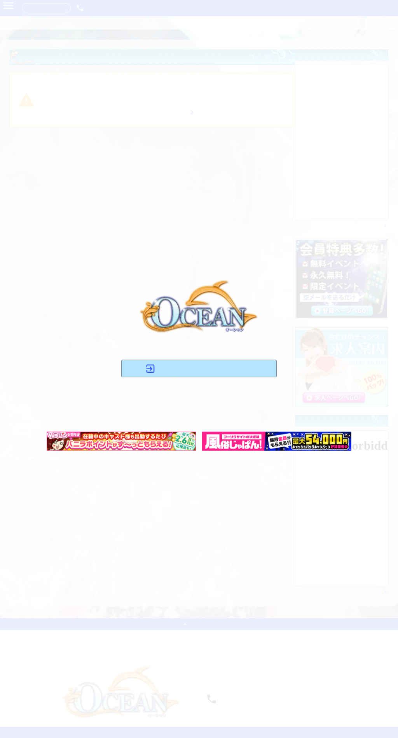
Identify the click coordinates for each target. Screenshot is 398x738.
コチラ (174, 415)
